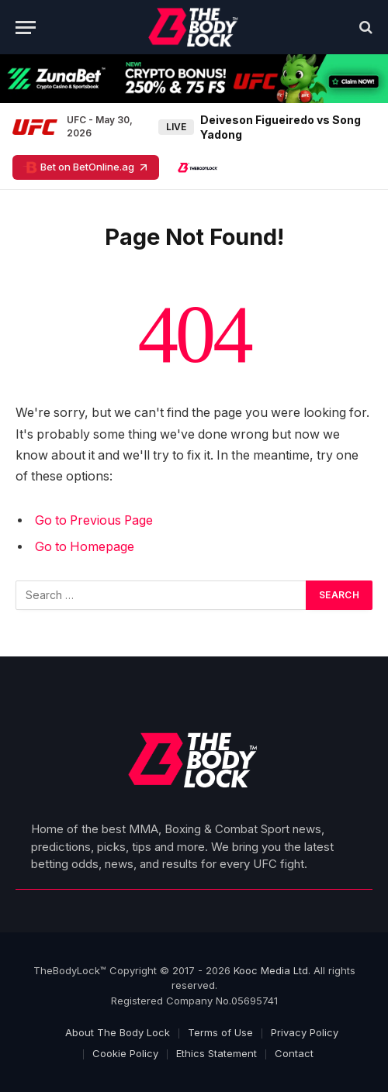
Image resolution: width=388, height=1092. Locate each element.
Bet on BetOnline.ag (86, 167)
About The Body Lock (117, 1032)
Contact (294, 1053)
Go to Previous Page (94, 520)
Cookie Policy (125, 1053)
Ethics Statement (216, 1053)
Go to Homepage (84, 546)
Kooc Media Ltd (271, 970)
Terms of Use (220, 1032)
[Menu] (26, 27)
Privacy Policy (304, 1032)
